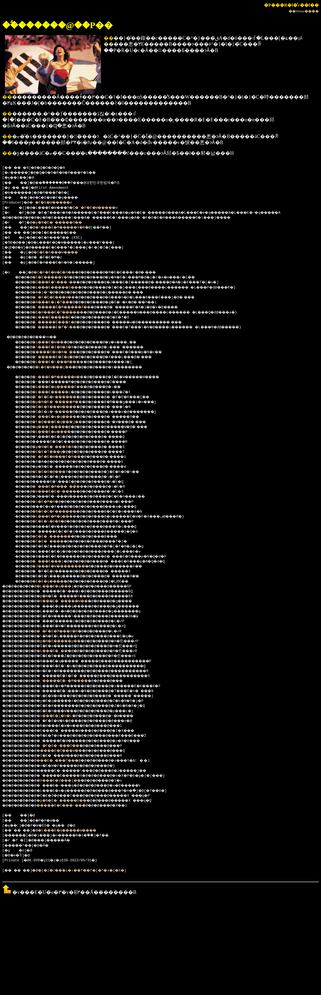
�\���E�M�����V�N (68, 227)
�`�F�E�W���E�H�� (62, 456)
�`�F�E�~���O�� (65, 746)
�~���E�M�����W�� (64, 377)
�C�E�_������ (56, 536)
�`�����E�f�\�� (60, 327)
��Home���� (304, 11)
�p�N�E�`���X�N (57, 447)
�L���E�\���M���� (64, 362)
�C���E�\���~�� (60, 282)
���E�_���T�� (63, 760)
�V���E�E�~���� (60, 491)
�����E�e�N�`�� (60, 352)
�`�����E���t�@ (60, 322)
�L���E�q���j (62, 586)
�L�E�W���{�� (60, 367)
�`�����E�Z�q (55, 357)
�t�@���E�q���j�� (63, 422)
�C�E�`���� (52, 541)
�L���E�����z (56, 392)
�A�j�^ (44, 292)
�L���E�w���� (56, 432)
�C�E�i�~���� (55, 412)
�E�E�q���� (52, 581)
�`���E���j (52, 561)
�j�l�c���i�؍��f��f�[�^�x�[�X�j (93, 870)
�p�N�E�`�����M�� (63, 402)
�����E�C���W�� (67, 750)
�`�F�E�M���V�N (64, 631)
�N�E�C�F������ (60, 511)
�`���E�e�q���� (60, 416)
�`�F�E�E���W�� (58, 297)
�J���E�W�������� (65, 566)
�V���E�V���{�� (66, 780)
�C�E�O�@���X (54, 472)
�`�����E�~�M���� (70, 681)
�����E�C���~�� (67, 805)
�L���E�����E (56, 317)
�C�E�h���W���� (62, 252)
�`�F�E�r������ (60, 397)
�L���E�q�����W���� (77, 830)
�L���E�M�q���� (60, 516)
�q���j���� (53, 427)
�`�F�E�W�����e (54, 202)
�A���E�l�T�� (55, 302)
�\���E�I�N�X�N (57, 347)
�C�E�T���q (51, 452)
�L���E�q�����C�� (64, 387)
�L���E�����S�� (61, 287)
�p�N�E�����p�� (66, 641)
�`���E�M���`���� (64, 486)
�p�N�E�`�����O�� (63, 222)
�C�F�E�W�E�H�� (60, 272)
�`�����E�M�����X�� (68, 307)
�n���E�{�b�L (61, 716)
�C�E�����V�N (55, 277)
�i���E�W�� (52, 342)
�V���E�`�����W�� (70, 601)
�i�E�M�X (47, 501)
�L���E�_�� (59, 651)
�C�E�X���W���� (60, 407)
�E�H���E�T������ (64, 312)
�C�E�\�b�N (50, 521)
